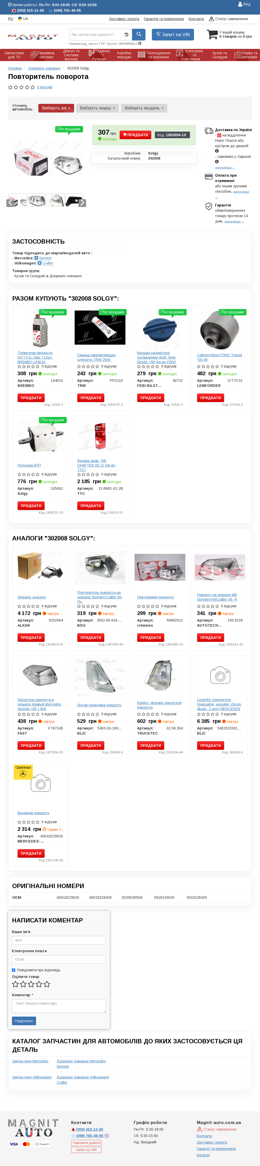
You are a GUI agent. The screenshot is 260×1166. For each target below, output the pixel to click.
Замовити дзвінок (87, 1143)
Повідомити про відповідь (36, 970)
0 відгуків (44, 87)
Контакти (196, 19)
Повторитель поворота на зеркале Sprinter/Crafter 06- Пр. (100, 597)
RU (10, 19)
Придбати (135, 135)
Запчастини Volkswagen (32, 1077)
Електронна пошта (29, 951)
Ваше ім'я (21, 932)
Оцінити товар (25, 977)
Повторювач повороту (155, 597)
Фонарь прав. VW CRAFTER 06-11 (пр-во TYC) (96, 465)
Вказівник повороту (34, 813)
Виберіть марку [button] (97, 108)
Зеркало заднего (32, 597)
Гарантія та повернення (164, 19)
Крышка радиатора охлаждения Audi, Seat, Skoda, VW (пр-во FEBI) (156, 357)
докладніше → (225, 167)
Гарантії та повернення (216, 1149)
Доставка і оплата (124, 19)
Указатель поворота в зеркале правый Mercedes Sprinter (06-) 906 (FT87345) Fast (39, 706)
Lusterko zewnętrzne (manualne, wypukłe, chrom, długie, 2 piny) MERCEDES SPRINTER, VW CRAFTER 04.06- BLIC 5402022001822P (219, 711)
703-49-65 (87, 1136)
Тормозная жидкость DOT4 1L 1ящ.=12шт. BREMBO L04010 (35, 357)
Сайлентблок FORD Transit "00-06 (219, 357)
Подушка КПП (29, 465)
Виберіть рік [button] (56, 108)
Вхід (244, 4)
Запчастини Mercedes (30, 1061)
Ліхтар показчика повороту (99, 705)
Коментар (22, 995)
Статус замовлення (228, 19)
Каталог (203, 1155)
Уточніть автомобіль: (23, 107)
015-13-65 (87, 1129)
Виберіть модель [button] (144, 108)
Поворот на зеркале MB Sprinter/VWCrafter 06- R (217, 597)
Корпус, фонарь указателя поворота (159, 705)
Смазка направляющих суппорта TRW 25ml (96, 357)
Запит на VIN (173, 34)
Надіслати (24, 1021)
